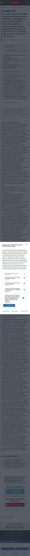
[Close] (26, 245)
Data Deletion (6, 311)
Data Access (15, 311)
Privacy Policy (23, 311)
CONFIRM (9, 305)
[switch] (24, 278)
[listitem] (15, 274)
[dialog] (15, 278)
